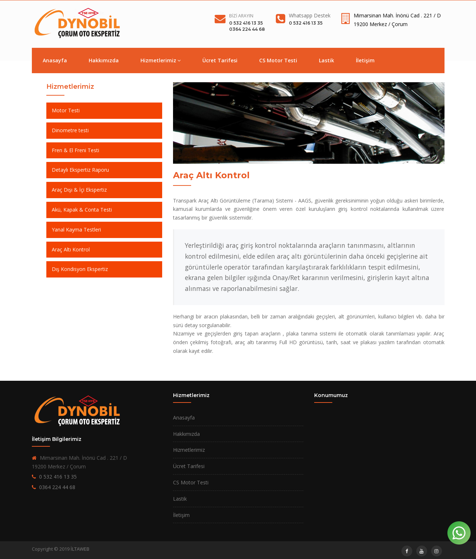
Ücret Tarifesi (219, 60)
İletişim (365, 60)
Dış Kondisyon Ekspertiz (80, 269)
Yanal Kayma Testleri (76, 229)
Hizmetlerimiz (160, 60)
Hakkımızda (104, 60)
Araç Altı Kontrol (71, 249)
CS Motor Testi (278, 60)
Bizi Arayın (241, 16)
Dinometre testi (70, 130)
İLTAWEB (80, 549)
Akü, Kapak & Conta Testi (82, 209)
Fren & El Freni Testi (75, 150)
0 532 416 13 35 (246, 23)
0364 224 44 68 (247, 29)
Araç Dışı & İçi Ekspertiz (79, 189)
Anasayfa (55, 60)
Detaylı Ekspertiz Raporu (80, 169)
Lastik (326, 60)
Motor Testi (66, 110)
